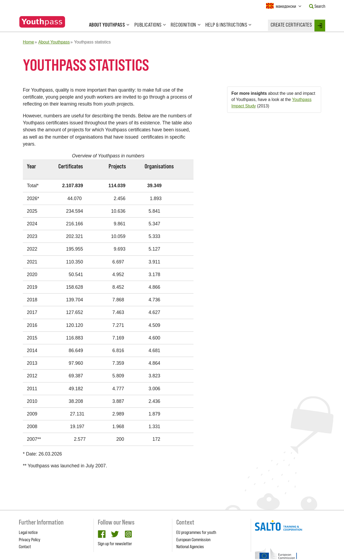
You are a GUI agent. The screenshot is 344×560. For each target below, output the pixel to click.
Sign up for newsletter (115, 543)
